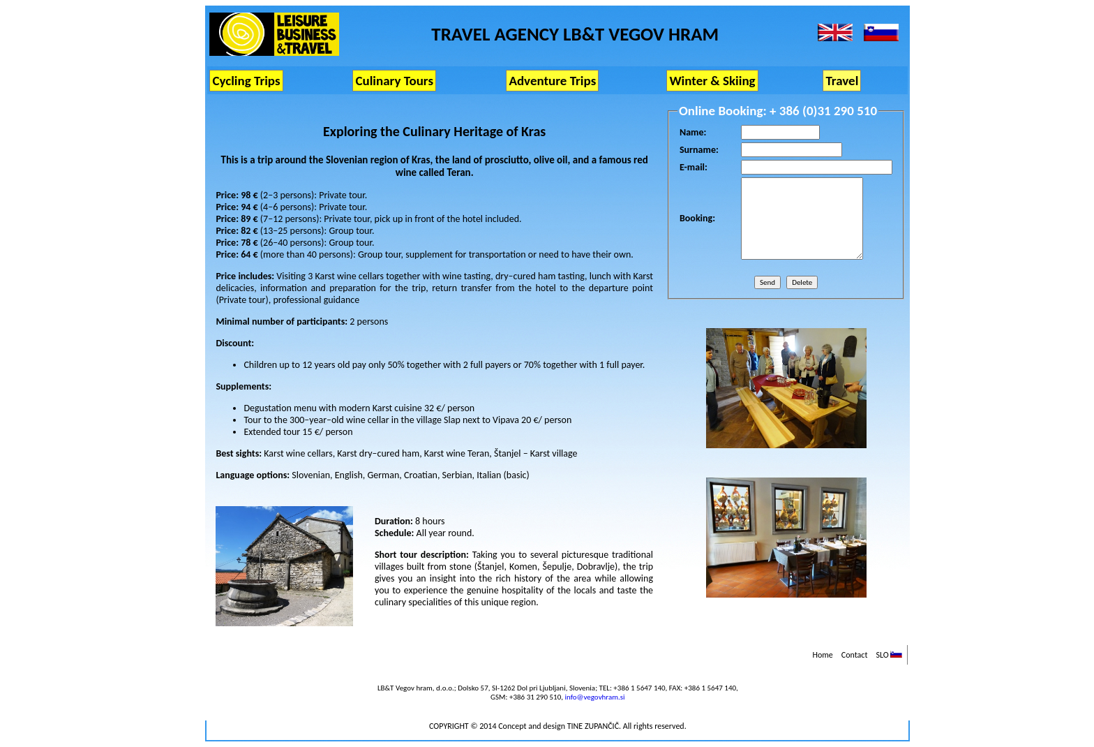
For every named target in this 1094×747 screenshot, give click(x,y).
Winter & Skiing (712, 81)
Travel (841, 81)
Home (822, 655)
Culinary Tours (394, 81)
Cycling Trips (246, 81)
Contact (854, 655)
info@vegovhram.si (594, 697)
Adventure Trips (552, 81)
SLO (889, 655)
